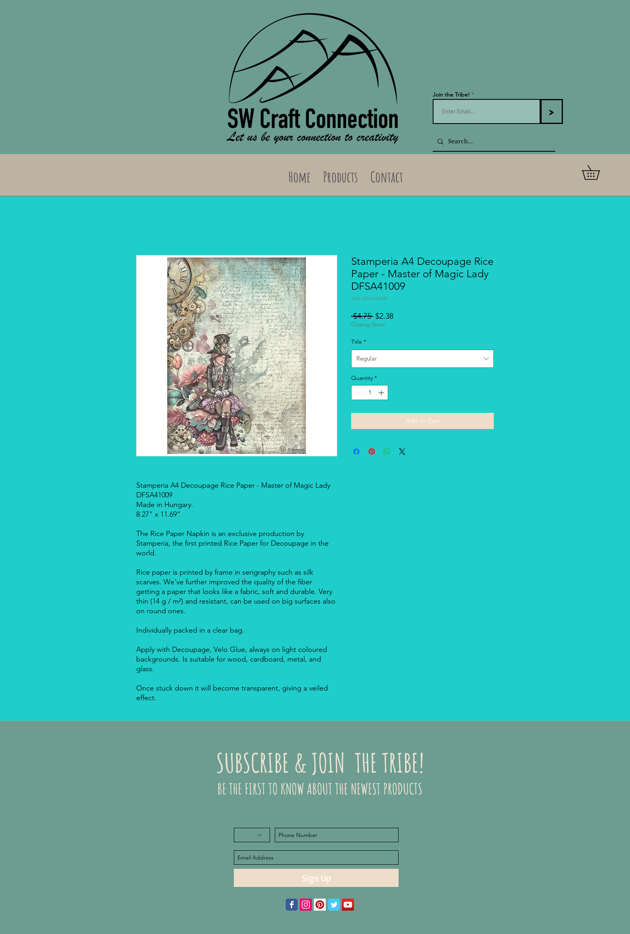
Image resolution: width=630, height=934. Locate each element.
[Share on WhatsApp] (387, 451)
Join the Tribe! (451, 94)
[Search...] (493, 141)
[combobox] (422, 358)
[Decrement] (357, 393)
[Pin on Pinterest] (371, 451)
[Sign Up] (316, 878)
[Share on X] (402, 451)
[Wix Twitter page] (334, 905)
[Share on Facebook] (356, 451)
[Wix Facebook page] (292, 905)
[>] (551, 111)
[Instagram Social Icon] (306, 905)
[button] (598, 172)
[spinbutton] (369, 393)
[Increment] (382, 393)
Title (358, 341)
